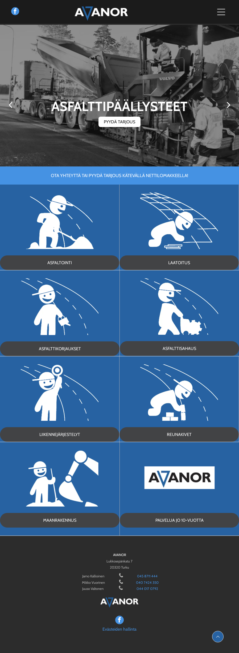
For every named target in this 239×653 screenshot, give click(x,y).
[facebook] (15, 12)
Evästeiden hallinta (119, 629)
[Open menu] (221, 12)
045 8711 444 (147, 576)
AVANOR (119, 555)
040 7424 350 (147, 582)
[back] (10, 105)
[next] (228, 105)
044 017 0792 (147, 588)
